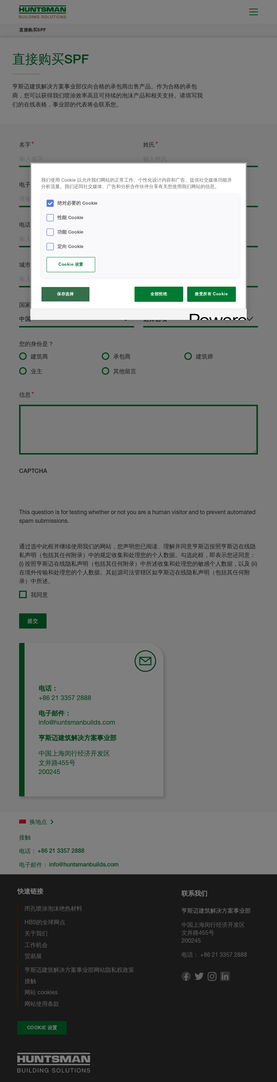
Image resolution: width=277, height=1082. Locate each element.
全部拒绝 (158, 293)
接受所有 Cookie (211, 293)
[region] (138, 241)
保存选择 (65, 293)
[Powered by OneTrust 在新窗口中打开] (215, 315)
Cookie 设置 (70, 264)
